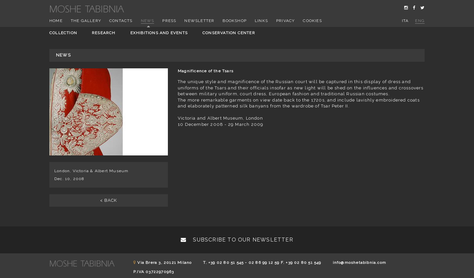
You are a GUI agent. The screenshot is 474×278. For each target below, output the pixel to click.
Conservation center (228, 33)
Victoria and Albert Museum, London (220, 118)
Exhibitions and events (159, 33)
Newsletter (199, 20)
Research (104, 33)
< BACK (108, 200)
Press (169, 20)
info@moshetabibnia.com (359, 262)
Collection (63, 33)
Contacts (121, 20)
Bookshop (235, 20)
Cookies (312, 20)
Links (261, 20)
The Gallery (86, 20)
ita (405, 20)
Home (56, 20)
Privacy (285, 20)
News (147, 20)
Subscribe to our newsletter (237, 240)
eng (420, 20)
